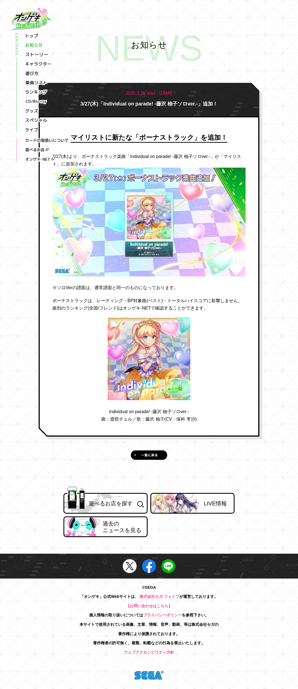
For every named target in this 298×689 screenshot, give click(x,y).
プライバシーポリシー (162, 615)
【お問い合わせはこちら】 (149, 606)
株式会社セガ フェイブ (159, 596)
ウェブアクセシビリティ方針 (149, 652)
